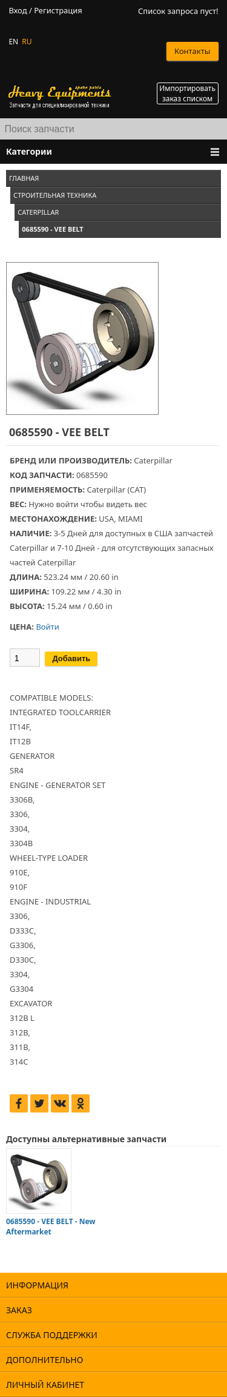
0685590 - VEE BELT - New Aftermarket (51, 1226)
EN (13, 41)
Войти (47, 626)
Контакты (192, 50)
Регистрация (58, 10)
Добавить (71, 658)
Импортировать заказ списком (187, 93)
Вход (17, 10)
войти (67, 504)
